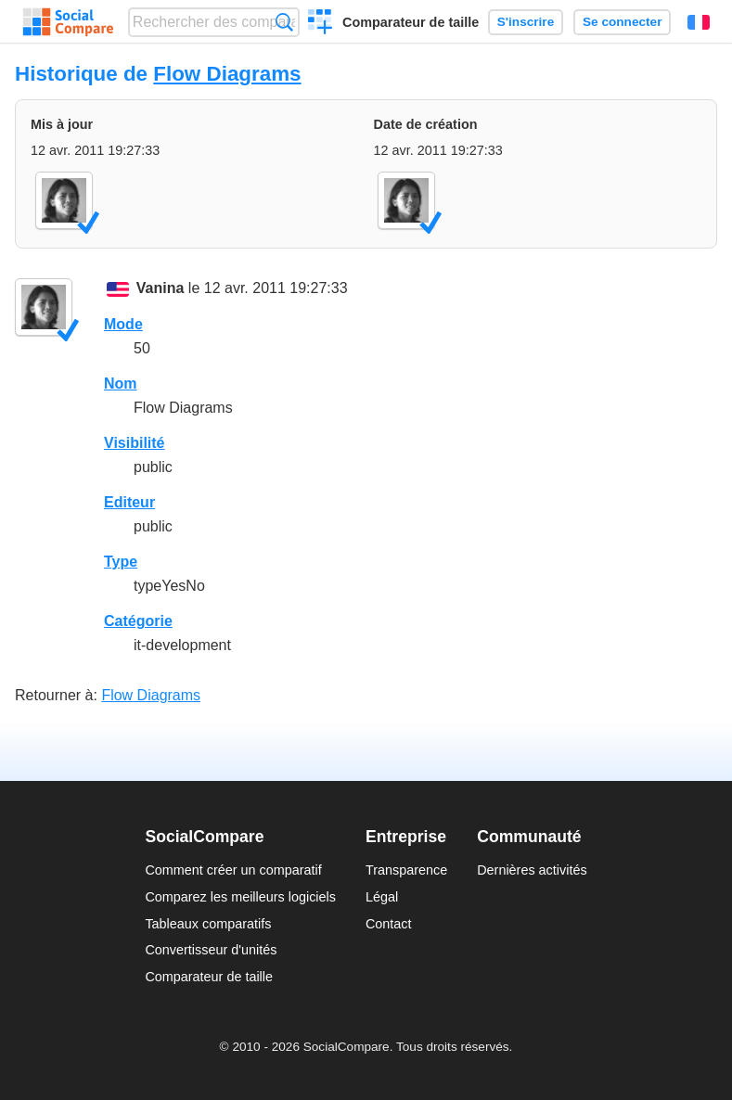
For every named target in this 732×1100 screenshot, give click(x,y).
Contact (389, 923)
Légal (382, 896)
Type (120, 561)
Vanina (160, 288)
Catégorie (138, 621)
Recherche (284, 22)
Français (698, 22)
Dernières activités (531, 870)
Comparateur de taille (410, 22)
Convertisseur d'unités (210, 949)
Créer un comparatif (320, 24)
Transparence (406, 870)
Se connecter (622, 22)
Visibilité (134, 443)
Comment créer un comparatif (233, 870)
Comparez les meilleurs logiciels (240, 896)
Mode (123, 324)
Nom (120, 383)
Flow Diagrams (227, 73)
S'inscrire (525, 22)
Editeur (129, 502)
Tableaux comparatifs (208, 923)
